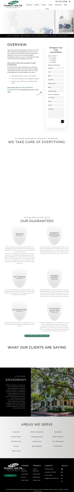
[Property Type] (56, 83)
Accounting (53, 35)
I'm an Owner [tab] (53, 58)
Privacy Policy (37, 491)
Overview (9, 35)
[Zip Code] (56, 79)
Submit (57, 26)
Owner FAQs (24, 474)
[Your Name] (56, 97)
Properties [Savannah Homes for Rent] (58, 5)
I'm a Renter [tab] (53, 60)
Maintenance (45, 35)
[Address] (56, 68)
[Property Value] (56, 91)
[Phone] (56, 105)
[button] (68, 1)
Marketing (16, 35)
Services (23, 477)
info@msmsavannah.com (51, 478)
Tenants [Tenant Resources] (43, 5)
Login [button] (47, 9)
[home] (13, 5)
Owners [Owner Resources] (36, 5)
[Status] (56, 87)
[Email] (56, 101)
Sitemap (66, 489)
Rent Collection (35, 35)
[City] (56, 71)
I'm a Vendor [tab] (53, 62)
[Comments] (56, 113)
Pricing (65, 35)
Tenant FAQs (36, 474)
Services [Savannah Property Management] (29, 5)
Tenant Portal (36, 480)
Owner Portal (24, 480)
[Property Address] (32, 26)
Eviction (59, 35)
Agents (50, 5)
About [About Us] (66, 5)
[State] (56, 75)
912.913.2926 (61, 1)
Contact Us (10, 475)
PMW (61, 489)
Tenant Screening (25, 35)
